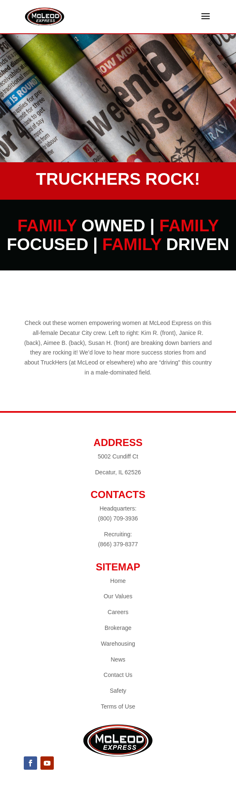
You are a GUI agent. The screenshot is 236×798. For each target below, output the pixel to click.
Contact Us (117, 675)
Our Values (117, 596)
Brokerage (118, 628)
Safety (118, 690)
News (117, 659)
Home (118, 580)
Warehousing (118, 643)
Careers (118, 612)
